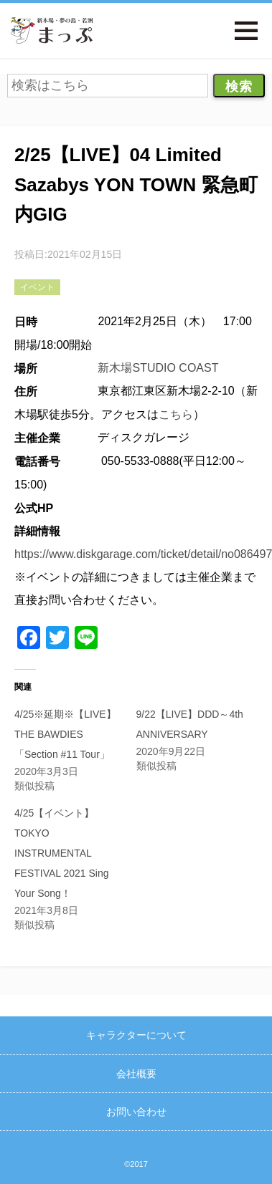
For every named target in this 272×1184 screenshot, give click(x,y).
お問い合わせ (136, 1111)
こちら (176, 414)
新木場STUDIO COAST (158, 368)
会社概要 (136, 1073)
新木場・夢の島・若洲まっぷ (52, 30)
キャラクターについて (136, 1035)
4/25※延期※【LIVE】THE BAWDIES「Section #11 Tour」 (65, 734)
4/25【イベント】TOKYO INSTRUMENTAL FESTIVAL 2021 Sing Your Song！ (61, 853)
